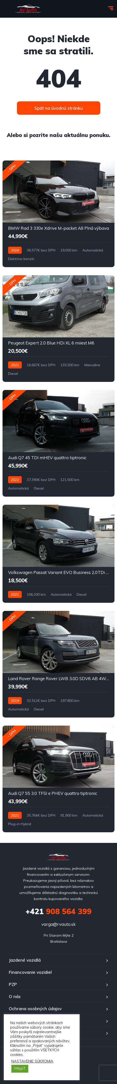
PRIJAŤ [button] (19, 1069)
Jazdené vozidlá (25, 960)
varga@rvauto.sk (58, 924)
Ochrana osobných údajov (35, 1008)
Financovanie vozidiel (30, 972)
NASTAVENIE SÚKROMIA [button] (32, 1061)
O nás (15, 996)
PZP (13, 984)
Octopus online (81, 1056)
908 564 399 (58, 911)
